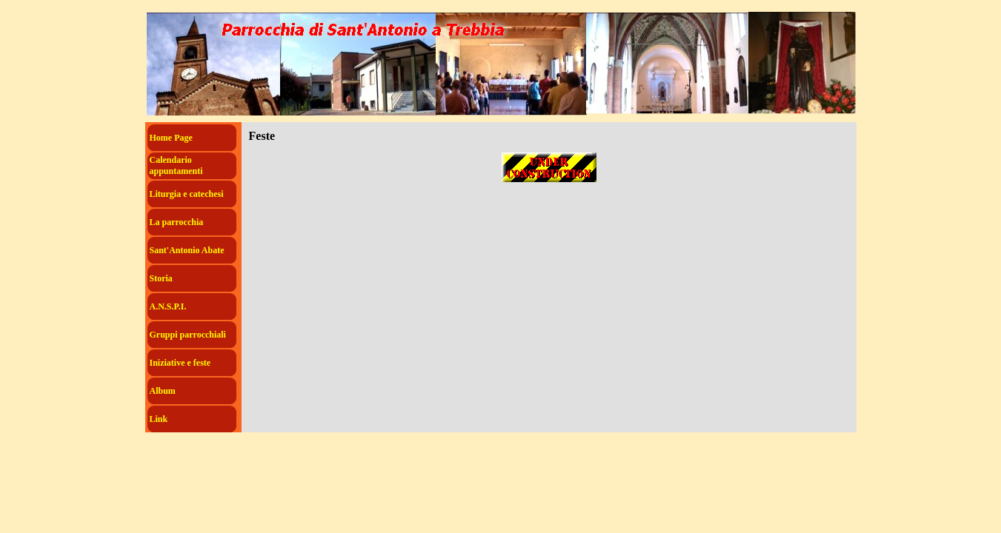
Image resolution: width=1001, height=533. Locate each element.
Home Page (171, 138)
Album (163, 391)
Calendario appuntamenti (176, 165)
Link (159, 419)
